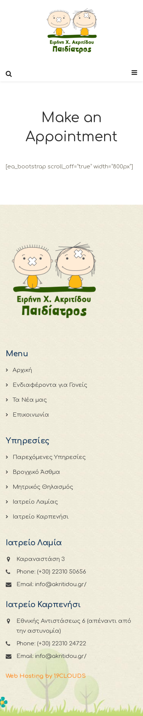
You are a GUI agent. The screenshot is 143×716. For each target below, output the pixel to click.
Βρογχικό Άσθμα (36, 472)
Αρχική (22, 370)
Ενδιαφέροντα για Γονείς (50, 385)
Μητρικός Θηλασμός (43, 487)
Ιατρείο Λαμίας (35, 502)
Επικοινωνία (31, 415)
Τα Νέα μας (30, 400)
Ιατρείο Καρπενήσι (41, 517)
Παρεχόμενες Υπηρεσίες (49, 457)
